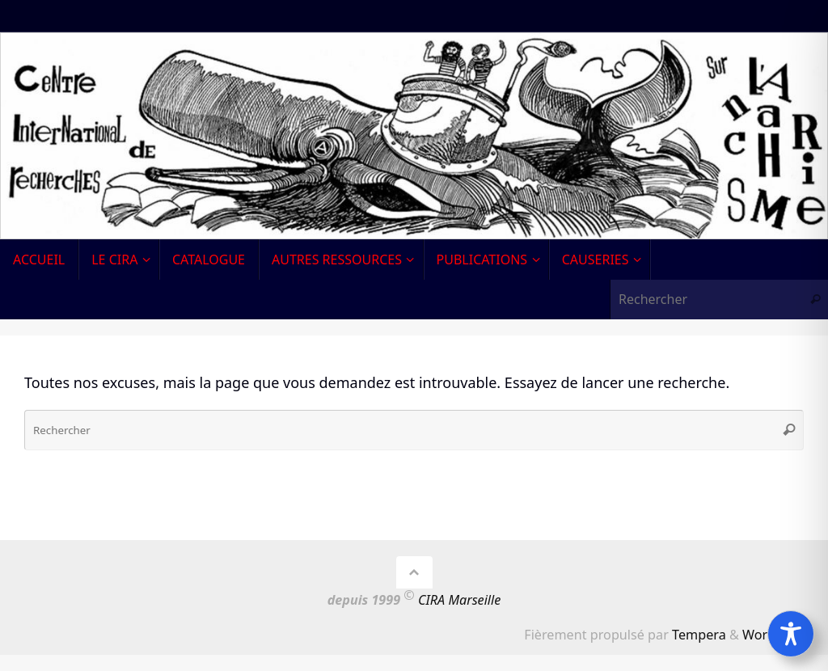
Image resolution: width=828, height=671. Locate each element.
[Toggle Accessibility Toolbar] (791, 634)
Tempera (699, 635)
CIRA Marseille (459, 600)
